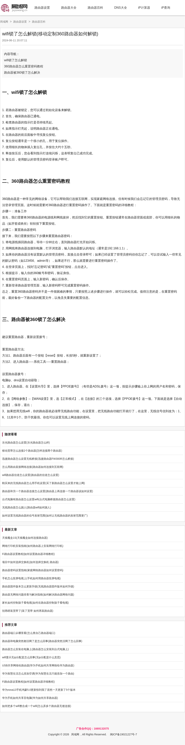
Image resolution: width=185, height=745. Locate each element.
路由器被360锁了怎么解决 (22, 72)
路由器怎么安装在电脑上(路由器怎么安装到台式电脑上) (35, 649)
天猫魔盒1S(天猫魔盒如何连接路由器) (25, 537)
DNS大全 (120, 7)
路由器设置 (42, 7)
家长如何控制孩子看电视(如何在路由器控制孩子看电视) (35, 602)
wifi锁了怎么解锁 (15, 60)
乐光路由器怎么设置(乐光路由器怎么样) (26, 442)
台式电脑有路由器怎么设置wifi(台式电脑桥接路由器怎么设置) (38, 499)
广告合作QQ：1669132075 (92, 728)
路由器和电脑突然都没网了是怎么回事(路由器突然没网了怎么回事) (42, 641)
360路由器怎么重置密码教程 (23, 66)
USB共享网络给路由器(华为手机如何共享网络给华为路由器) (38, 665)
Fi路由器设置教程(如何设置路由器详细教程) (28, 554)
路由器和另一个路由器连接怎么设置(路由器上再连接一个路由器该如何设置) (47, 491)
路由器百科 (95, 7)
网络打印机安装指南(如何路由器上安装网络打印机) (32, 545)
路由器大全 (69, 7)
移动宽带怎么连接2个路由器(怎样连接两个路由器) (32, 450)
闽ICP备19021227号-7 (123, 734)
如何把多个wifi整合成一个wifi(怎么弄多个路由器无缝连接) (36, 706)
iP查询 (165, 7)
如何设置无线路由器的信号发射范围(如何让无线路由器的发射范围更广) (44, 515)
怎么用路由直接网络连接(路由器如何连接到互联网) (32, 466)
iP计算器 (144, 7)
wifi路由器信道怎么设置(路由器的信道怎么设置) (30, 475)
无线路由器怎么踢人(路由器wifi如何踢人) (26, 507)
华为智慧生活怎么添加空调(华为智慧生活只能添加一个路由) (38, 673)
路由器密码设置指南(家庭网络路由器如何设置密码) (32, 570)
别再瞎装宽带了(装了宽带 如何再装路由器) (27, 610)
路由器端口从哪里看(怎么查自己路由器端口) (28, 633)
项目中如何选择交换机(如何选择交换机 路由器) (30, 562)
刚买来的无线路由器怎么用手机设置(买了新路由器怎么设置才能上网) (43, 483)
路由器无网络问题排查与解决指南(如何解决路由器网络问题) (38, 594)
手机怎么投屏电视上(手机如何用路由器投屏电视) (31, 578)
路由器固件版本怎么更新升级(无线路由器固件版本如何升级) (38, 586)
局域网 (4, 21)
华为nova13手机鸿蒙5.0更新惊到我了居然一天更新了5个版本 (39, 689)
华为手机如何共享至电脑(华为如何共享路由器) (30, 697)
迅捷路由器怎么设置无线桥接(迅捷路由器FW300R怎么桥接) (38, 458)
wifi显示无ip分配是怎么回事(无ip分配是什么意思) (31, 657)
